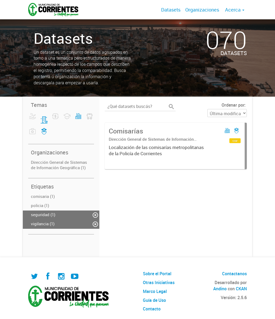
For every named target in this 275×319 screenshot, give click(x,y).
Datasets (170, 9)
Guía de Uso (154, 300)
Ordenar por (233, 105)
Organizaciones (202, 9)
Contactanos (234, 274)
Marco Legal (155, 291)
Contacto (152, 309)
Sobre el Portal (157, 274)
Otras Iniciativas (159, 282)
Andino (220, 289)
